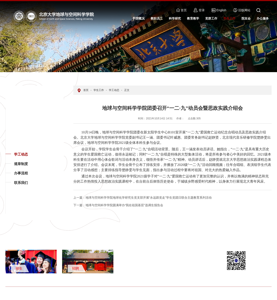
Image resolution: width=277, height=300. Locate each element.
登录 (199, 10)
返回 (12, 213)
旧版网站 (241, 10)
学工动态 (21, 154)
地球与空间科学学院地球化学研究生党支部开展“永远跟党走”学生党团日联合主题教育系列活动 (142, 197)
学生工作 (98, 90)
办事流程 (21, 173)
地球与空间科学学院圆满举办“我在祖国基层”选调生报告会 (118, 205)
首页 (181, 10)
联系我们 (21, 183)
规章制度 (21, 164)
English (219, 10)
